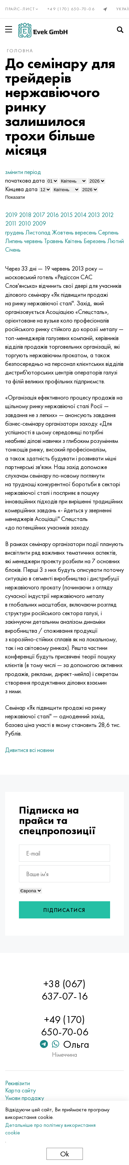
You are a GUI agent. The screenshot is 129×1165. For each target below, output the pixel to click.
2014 (80, 215)
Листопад (38, 232)
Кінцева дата (21, 189)
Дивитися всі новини (29, 750)
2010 (24, 223)
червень (33, 241)
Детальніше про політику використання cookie (50, 1128)
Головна (20, 50)
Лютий (115, 241)
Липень (14, 241)
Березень (95, 241)
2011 (11, 223)
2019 (11, 215)
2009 (39, 223)
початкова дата (25, 180)
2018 (25, 215)
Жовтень (63, 232)
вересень (86, 232)
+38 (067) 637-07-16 (65, 990)
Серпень (108, 232)
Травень (53, 241)
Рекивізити (17, 1083)
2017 (39, 215)
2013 (94, 215)
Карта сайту (20, 1090)
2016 (52, 215)
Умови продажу (24, 1098)
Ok (64, 1154)
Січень (13, 249)
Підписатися (64, 910)
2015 (66, 215)
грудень (14, 232)
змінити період (23, 172)
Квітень (73, 241)
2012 (107, 215)
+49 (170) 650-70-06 (71, 9)
